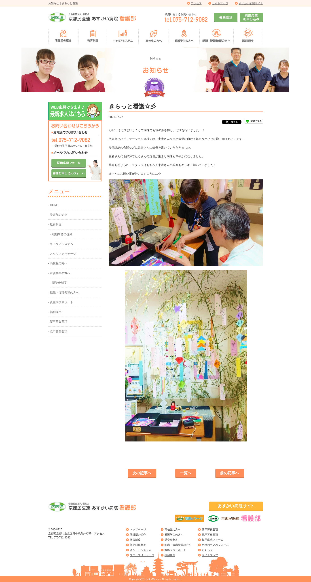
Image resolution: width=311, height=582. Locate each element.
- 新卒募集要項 (58, 321)
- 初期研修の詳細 (62, 234)
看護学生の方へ (174, 534)
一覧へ (185, 473)
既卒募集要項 (210, 534)
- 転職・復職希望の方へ (63, 292)
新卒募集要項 (210, 529)
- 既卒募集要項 (58, 331)
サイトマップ (220, 3)
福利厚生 (170, 555)
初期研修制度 (138, 544)
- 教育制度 (55, 224)
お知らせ (207, 550)
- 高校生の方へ (58, 263)
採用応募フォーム (212, 539)
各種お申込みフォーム (215, 544)
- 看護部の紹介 (58, 214)
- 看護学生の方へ (59, 273)
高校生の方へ (173, 529)
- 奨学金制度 (59, 282)
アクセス (196, 3)
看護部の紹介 (138, 534)
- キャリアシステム (60, 244)
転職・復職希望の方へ (178, 544)
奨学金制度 (171, 539)
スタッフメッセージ (142, 555)
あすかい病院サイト (251, 3)
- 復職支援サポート (60, 302)
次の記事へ (141, 473)
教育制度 (135, 539)
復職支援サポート (175, 550)
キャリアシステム (140, 550)
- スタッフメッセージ (62, 253)
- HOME (53, 205)
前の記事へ (229, 473)
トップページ (138, 529)
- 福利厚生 (55, 312)
